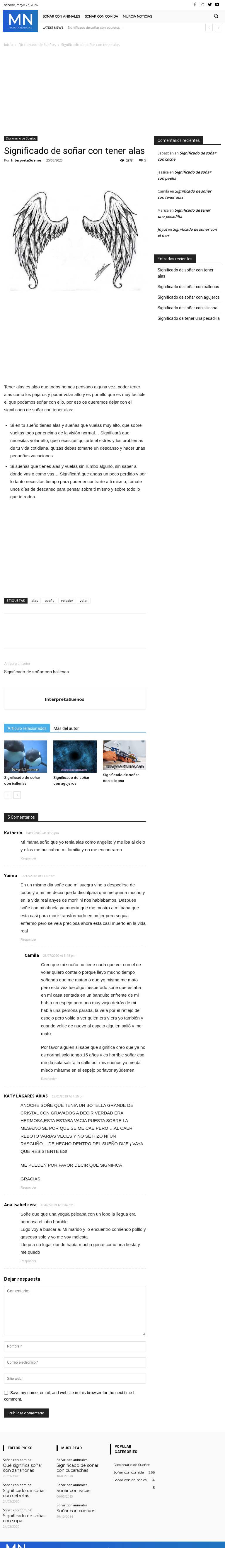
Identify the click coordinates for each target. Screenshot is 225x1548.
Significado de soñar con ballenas (36, 671)
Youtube (215, 1539)
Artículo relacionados (27, 728)
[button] (216, 16)
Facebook (121, 1539)
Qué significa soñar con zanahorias (21, 1467)
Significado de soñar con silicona (187, 307)
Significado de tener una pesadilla (189, 318)
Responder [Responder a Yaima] (28, 939)
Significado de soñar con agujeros (94, 28)
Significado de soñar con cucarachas (76, 1467)
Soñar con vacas (69, 1488)
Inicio (8, 44)
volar (84, 600)
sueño (49, 600)
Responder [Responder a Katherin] (28, 858)
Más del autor (66, 728)
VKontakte (185, 1539)
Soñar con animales (72, 1459)
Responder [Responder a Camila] (49, 1078)
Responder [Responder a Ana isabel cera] (28, 1261)
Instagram (153, 1539)
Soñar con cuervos (71, 1507)
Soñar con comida (17, 1459)
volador (67, 600)
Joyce (162, 229)
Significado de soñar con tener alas (186, 273)
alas (34, 600)
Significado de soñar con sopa (26, 1511)
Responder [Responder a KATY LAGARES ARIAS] (28, 1187)
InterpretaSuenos (26, 160)
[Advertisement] (112, 92)
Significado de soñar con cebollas (22, 1490)
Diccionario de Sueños (37, 44)
